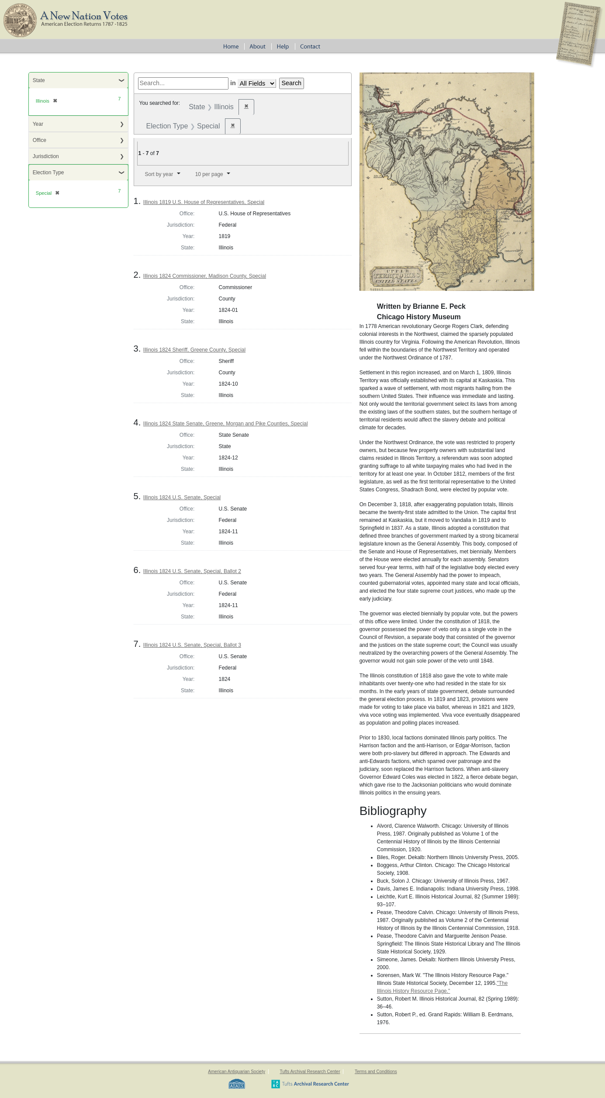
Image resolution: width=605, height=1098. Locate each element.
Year (38, 124)
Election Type (48, 172)
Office (39, 140)
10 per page (209, 174)
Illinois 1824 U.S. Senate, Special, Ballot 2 (192, 571)
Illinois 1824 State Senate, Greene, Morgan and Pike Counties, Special (225, 424)
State (39, 80)
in (233, 82)
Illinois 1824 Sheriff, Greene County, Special (194, 350)
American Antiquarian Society (236, 1071)
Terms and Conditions (376, 1071)
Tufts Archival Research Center (310, 1071)
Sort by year (159, 174)
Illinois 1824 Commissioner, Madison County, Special (204, 276)
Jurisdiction (46, 156)
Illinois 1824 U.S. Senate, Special (182, 497)
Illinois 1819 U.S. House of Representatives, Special (203, 202)
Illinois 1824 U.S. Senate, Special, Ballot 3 (192, 645)
